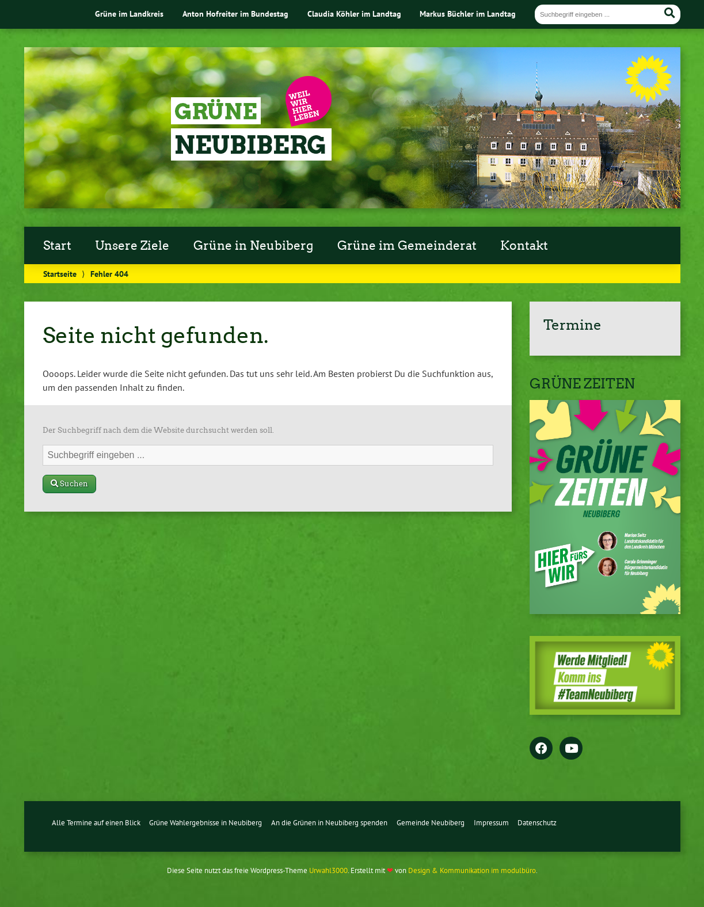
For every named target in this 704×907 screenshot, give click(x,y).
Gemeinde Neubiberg (431, 823)
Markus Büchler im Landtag (468, 13)
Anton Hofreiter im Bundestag (235, 13)
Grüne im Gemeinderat (407, 245)
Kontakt (524, 245)
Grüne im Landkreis (129, 13)
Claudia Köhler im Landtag (354, 13)
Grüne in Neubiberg (253, 245)
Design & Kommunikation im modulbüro (472, 870)
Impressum (491, 823)
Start (57, 245)
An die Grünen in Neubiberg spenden (329, 823)
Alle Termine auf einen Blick (96, 823)
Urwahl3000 (328, 870)
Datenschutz (537, 823)
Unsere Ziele (132, 245)
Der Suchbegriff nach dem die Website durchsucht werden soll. (158, 430)
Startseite (60, 273)
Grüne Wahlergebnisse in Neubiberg (205, 823)
